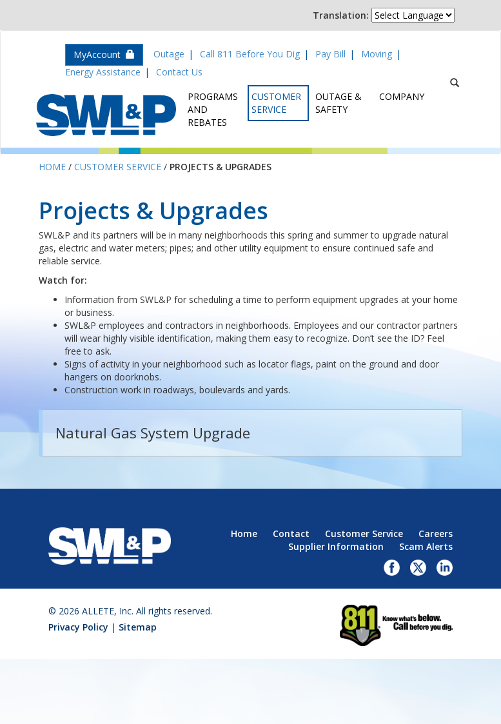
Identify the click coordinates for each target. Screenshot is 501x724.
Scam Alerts (426, 546)
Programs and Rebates (213, 109)
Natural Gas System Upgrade (152, 432)
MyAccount (104, 54)
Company (401, 96)
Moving (376, 54)
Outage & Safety (338, 102)
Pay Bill (330, 54)
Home (52, 167)
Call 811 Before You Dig (250, 54)
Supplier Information (336, 546)
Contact (291, 533)
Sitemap (138, 627)
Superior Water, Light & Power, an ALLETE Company (106, 115)
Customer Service (276, 102)
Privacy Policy (78, 627)
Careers (435, 533)
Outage (168, 54)
